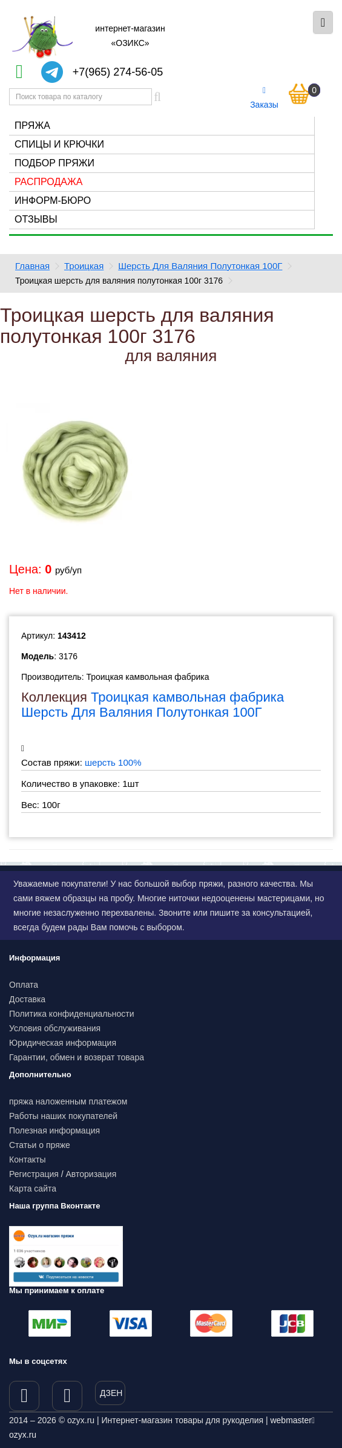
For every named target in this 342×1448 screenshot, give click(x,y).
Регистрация (34, 1174)
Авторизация (91, 1174)
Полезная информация (54, 1130)
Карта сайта (32, 1188)
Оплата (23, 985)
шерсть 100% (113, 762)
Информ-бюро (53, 200)
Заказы (264, 97)
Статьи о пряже (39, 1145)
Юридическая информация (62, 1043)
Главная (32, 266)
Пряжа (32, 125)
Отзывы (36, 219)
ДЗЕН (111, 1393)
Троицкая (84, 266)
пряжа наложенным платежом (68, 1101)
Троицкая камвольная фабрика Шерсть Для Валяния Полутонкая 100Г (152, 704)
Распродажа (48, 182)
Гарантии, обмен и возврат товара (76, 1057)
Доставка (27, 999)
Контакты (27, 1159)
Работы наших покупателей (63, 1116)
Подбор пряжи (54, 163)
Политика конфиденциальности (71, 1014)
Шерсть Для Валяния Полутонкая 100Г (200, 266)
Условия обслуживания (54, 1028)
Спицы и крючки (59, 144)
